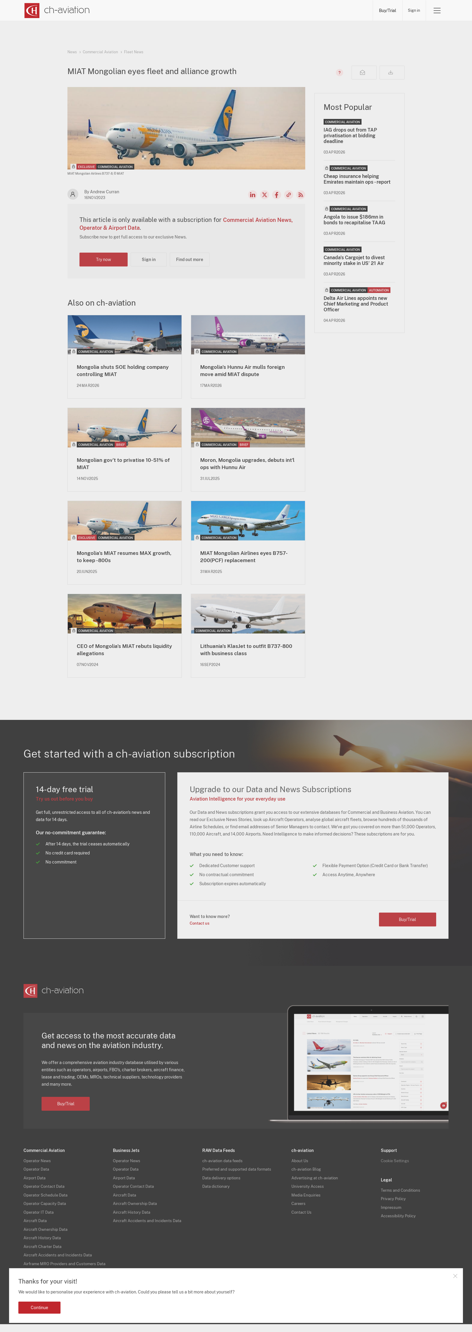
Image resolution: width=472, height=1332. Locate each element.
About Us (300, 1165)
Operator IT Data (39, 1215)
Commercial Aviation (100, 52)
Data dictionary (216, 1190)
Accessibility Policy (399, 1219)
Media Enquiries (306, 1198)
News (156, 10)
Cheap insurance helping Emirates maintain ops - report (357, 179)
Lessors (231, 10)
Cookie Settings (396, 1165)
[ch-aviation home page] (56, 10)
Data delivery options (222, 1182)
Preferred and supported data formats (238, 1173)
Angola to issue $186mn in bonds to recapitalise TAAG (354, 220)
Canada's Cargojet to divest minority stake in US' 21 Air (354, 260)
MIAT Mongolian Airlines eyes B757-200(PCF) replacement (241, 559)
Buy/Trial (385, 10)
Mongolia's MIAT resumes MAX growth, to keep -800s (120, 559)
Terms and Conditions (401, 1195)
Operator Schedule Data (46, 1198)
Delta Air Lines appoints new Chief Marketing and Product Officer (356, 304)
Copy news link (288, 194)
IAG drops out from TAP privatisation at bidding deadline (350, 135)
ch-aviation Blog (307, 1173)
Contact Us (302, 1215)
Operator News (38, 1165)
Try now (103, 259)
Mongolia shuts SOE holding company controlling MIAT (117, 371)
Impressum (391, 1211)
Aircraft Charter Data (43, 1248)
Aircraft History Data (43, 1239)
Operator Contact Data (45, 1190)
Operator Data (37, 1173)
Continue (39, 1307)
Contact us (200, 928)
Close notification (455, 1276)
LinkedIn (252, 194)
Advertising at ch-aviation (315, 1182)
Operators (193, 10)
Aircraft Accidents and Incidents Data (59, 1256)
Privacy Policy (394, 1203)
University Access (308, 1190)
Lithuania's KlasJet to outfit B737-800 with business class (248, 653)
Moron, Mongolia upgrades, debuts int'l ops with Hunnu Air (243, 465)
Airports (303, 10)
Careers (299, 1206)
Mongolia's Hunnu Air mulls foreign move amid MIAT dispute (245, 371)
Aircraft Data (36, 1223)
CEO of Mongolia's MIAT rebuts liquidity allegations (120, 653)
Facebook (276, 194)
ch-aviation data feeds (223, 1165)
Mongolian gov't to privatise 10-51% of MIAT (121, 465)
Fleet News (133, 52)
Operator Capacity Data (46, 1206)
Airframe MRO (346, 10)
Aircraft (267, 10)
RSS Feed (300, 194)
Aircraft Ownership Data (46, 1231)
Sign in (412, 10)
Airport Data (35, 1182)
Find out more (189, 259)
